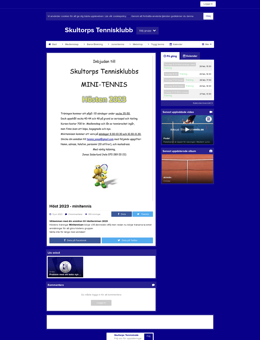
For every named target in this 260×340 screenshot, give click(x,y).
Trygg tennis (156, 44)
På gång (170, 56)
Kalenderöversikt (203, 103)
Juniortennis (116, 44)
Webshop (136, 44)
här (128, 16)
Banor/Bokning (93, 44)
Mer (206, 44)
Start (53, 44)
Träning (168, 68)
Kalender (176, 44)
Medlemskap (70, 44)
